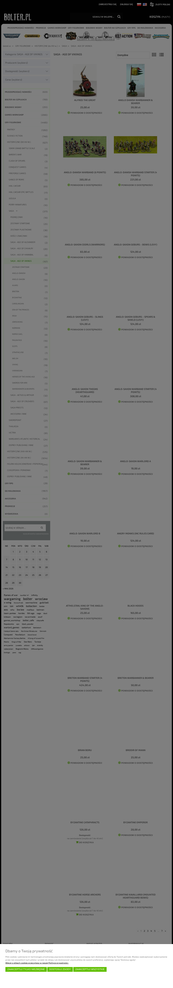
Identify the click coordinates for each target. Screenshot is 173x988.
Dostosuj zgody (60, 969)
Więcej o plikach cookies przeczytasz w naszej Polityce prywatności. (37, 963)
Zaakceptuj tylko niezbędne (26, 969)
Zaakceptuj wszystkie (90, 969)
